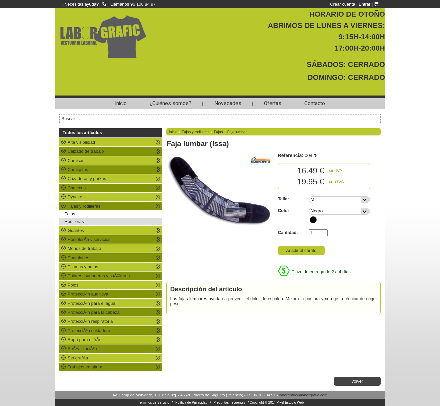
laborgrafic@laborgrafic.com (303, 395)
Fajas (70, 213)
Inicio (121, 103)
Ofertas (272, 103)
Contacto (314, 103)
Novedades (227, 103)
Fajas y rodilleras (195, 132)
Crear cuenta (342, 4)
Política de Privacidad (191, 402)
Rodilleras (74, 221)
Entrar (364, 4)
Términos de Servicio (153, 402)
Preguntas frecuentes (229, 402)
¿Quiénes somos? (170, 103)
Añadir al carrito (301, 250)
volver (357, 381)
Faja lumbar (237, 132)
